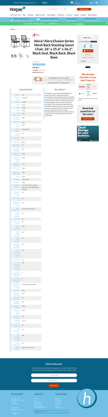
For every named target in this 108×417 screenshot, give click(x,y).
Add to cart (88, 51)
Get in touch (84, 9)
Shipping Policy (37, 403)
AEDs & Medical (92, 15)
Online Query (58, 400)
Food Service (60, 15)
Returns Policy (37, 402)
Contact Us (57, 398)
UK (61, 407)
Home (12, 29)
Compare (82, 61)
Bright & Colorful (40, 15)
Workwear (31, 15)
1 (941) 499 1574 (17, 2)
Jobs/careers (58, 402)
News (35, 400)
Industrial (83, 15)
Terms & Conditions (38, 405)
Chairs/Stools (47, 29)
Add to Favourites (88, 57)
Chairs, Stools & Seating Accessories (32, 29)
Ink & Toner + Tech (15, 15)
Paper (24, 15)
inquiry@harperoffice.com (30, 2)
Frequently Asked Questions (40, 407)
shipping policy (67, 79)
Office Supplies (51, 15)
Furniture (69, 15)
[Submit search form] (65, 9)
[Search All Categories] (54, 9)
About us (36, 398)
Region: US (57, 407)
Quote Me (87, 54)
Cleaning (76, 15)
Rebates (57, 405)
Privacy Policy (58, 403)
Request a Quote (87, 118)
